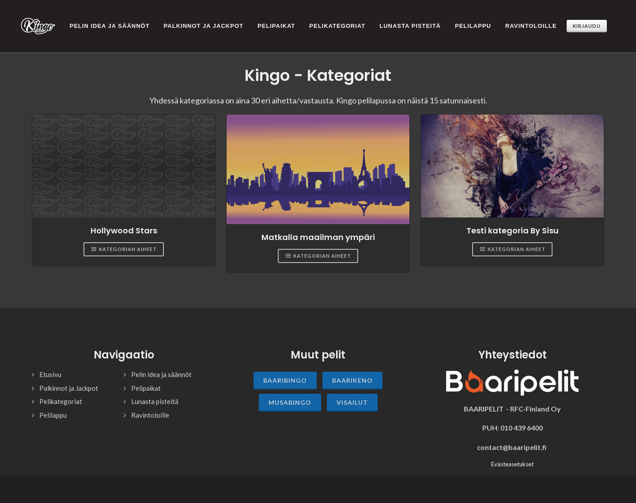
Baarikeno (352, 372)
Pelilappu (53, 407)
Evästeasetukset (512, 456)
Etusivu (50, 366)
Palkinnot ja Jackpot (68, 380)
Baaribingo (285, 372)
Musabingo (290, 394)
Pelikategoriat (60, 393)
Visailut (352, 394)
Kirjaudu (587, 26)
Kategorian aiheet (124, 241)
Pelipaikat (146, 380)
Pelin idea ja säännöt (161, 366)
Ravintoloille (150, 407)
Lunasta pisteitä (154, 393)
